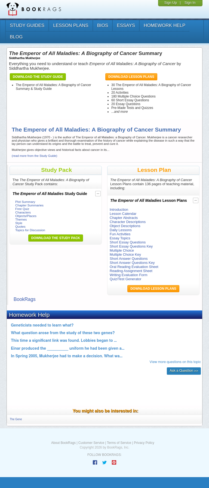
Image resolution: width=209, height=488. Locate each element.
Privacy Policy (144, 443)
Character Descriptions (128, 222)
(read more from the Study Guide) (34, 155)
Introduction (119, 210)
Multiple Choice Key (125, 254)
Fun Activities (120, 234)
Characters (23, 212)
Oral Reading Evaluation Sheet (134, 267)
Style (18, 223)
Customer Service (91, 443)
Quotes (20, 226)
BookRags (25, 299)
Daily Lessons (121, 230)
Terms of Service (119, 443)
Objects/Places (25, 216)
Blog (16, 36)
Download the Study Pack (55, 238)
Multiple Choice (122, 250)
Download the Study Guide (38, 77)
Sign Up (170, 3)
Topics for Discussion (30, 230)
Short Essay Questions (128, 242)
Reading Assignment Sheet (131, 271)
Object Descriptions (125, 226)
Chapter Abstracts (124, 218)
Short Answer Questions (128, 259)
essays (126, 25)
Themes (21, 219)
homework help (164, 25)
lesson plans (70, 25)
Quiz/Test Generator (125, 279)
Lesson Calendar (123, 214)
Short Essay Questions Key (131, 246)
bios (102, 25)
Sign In (190, 3)
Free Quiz (22, 209)
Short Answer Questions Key (132, 263)
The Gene (16, 419)
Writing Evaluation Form (128, 275)
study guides (27, 25)
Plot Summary (25, 201)
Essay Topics (120, 238)
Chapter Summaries (29, 205)
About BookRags (63, 443)
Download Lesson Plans (131, 77)
